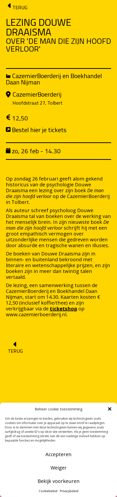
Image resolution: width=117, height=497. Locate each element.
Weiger (59, 467)
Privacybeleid (69, 491)
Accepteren (58, 454)
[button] (109, 409)
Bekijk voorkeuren (59, 481)
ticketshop (63, 308)
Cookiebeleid (48, 491)
